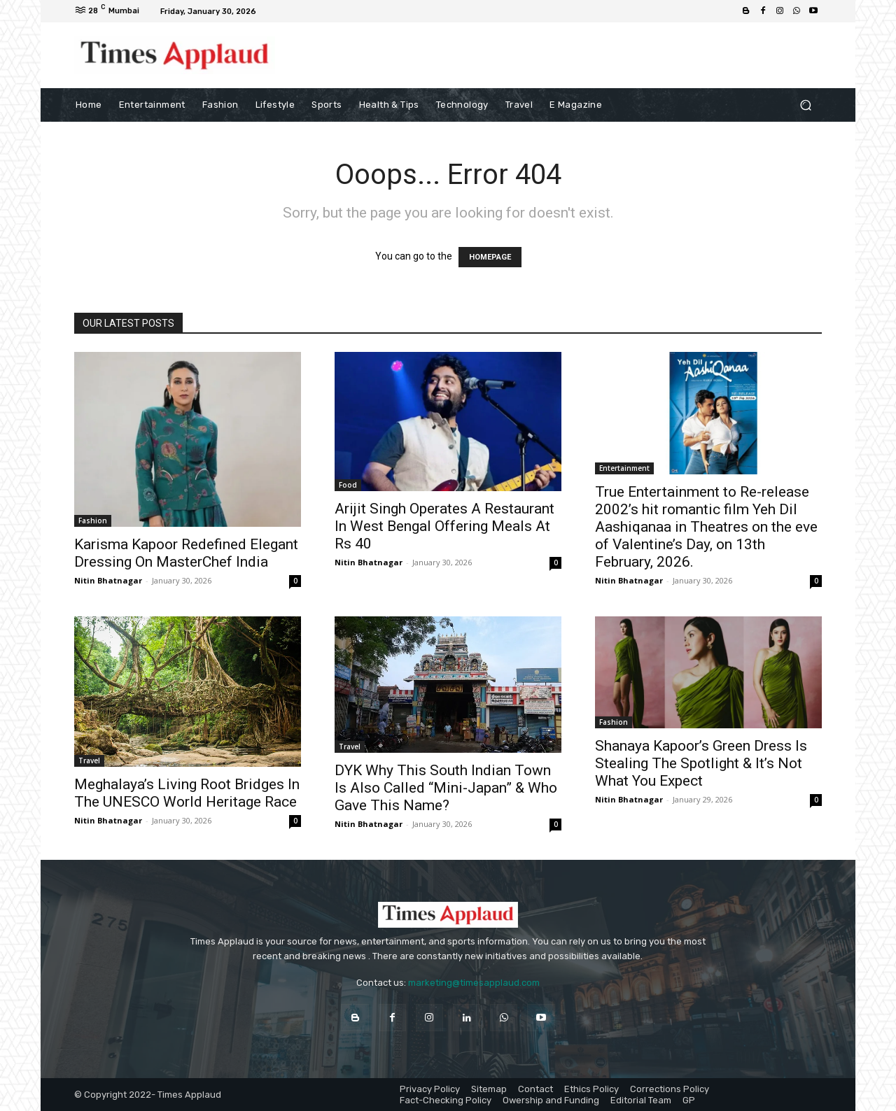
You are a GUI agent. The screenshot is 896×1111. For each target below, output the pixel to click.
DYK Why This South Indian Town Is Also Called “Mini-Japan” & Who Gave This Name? (446, 788)
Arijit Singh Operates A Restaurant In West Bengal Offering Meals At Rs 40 (444, 526)
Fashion (92, 520)
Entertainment (624, 468)
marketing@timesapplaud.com (474, 982)
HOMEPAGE (490, 257)
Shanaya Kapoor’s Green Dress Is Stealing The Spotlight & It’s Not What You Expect (701, 763)
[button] (805, 104)
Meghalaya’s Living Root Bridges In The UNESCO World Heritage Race (187, 793)
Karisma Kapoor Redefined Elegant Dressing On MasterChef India (186, 553)
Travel (89, 760)
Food (348, 485)
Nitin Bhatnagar (108, 580)
